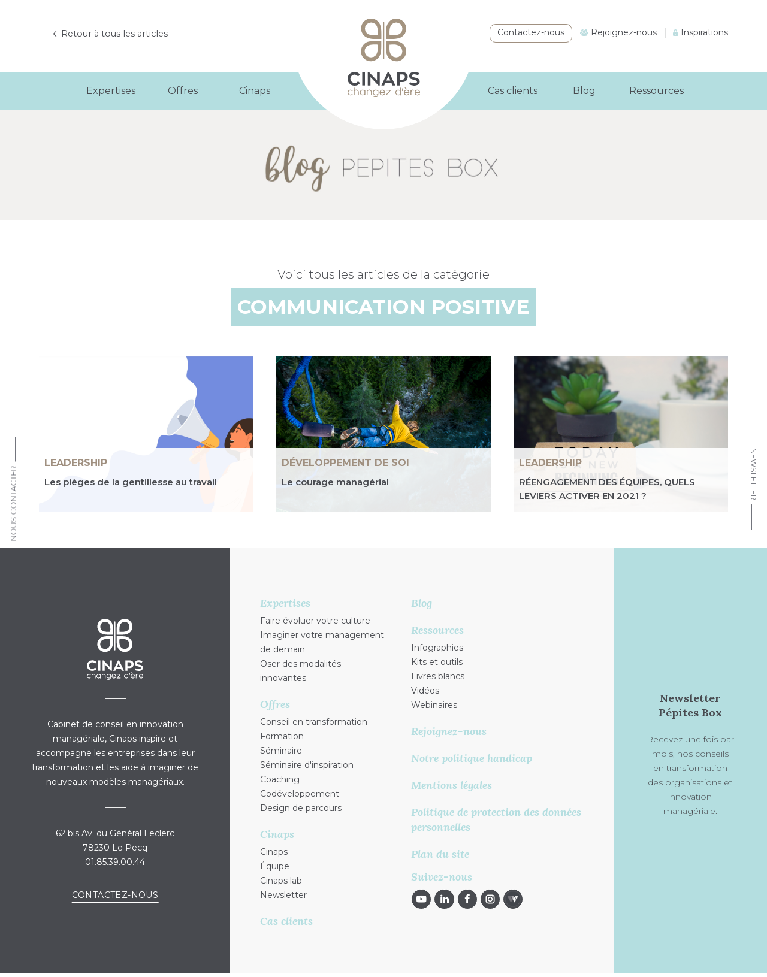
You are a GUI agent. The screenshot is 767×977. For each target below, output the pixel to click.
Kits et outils (437, 662)
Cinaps (274, 851)
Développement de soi (345, 462)
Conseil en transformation (313, 721)
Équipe (274, 866)
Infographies (437, 647)
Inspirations (700, 32)
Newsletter (754, 474)
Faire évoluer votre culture (315, 620)
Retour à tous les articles (120, 34)
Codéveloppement (299, 793)
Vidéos (425, 690)
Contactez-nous (530, 32)
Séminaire (281, 750)
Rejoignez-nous (618, 32)
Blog (584, 90)
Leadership (75, 462)
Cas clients (512, 90)
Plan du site (440, 854)
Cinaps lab (281, 880)
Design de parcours (301, 808)
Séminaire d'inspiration (307, 765)
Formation (282, 736)
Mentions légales (451, 785)
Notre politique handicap (471, 758)
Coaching (280, 779)
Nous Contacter (13, 503)
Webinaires (434, 705)
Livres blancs (437, 676)
